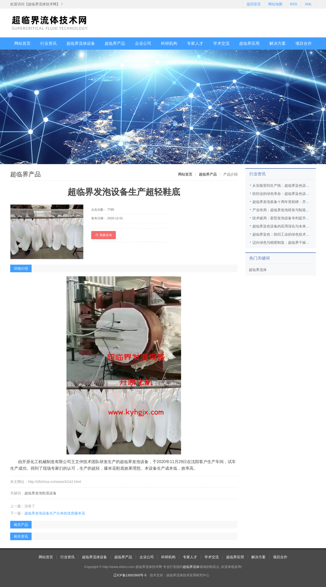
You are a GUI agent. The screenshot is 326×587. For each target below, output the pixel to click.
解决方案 (277, 43)
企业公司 (143, 43)
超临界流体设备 (80, 43)
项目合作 (303, 43)
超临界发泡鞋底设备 (40, 493)
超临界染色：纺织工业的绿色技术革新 (282, 234)
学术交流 (221, 43)
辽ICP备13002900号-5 (129, 575)
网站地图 (275, 4)
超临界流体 (258, 270)
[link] (185, 174)
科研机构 (169, 43)
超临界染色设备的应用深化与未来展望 (282, 226)
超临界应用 (249, 43)
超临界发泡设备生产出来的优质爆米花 (54, 513)
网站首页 (22, 43)
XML (308, 4)
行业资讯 (48, 43)
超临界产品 (115, 43)
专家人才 (195, 43)
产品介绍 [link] (230, 174)
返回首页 (254, 4)
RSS (293, 4)
